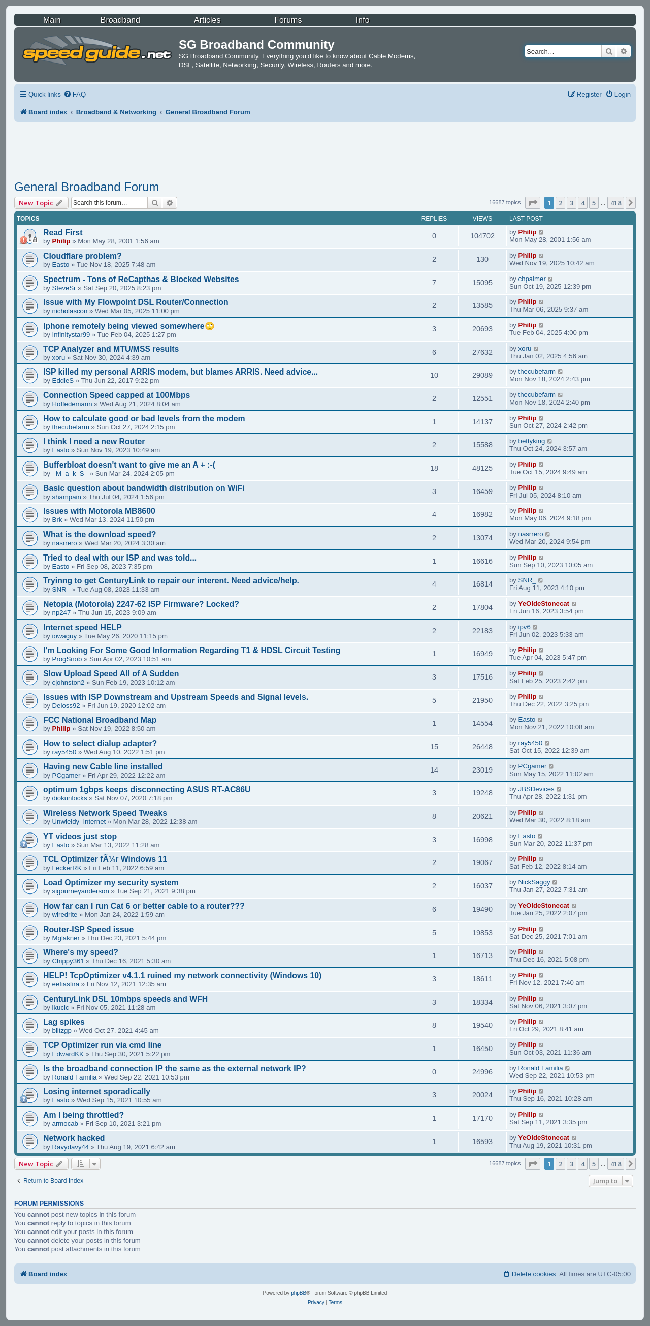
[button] (532, 203)
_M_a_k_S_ (70, 473)
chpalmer (532, 279)
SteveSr (64, 288)
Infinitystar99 (71, 334)
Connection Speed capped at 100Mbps (116, 395)
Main (52, 20)
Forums (288, 20)
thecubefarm (537, 371)
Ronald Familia (74, 1077)
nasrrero (64, 543)
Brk (57, 519)
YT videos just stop (80, 836)
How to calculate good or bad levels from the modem (144, 418)
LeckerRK (67, 868)
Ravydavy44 (70, 1147)
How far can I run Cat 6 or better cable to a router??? (144, 906)
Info (363, 20)
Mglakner (66, 938)
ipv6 (524, 627)
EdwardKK (68, 1054)
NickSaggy (534, 882)
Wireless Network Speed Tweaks (105, 813)
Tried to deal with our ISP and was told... (120, 557)
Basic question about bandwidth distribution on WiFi (143, 488)
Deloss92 (66, 706)
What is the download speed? (99, 534)
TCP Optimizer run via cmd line (102, 1045)
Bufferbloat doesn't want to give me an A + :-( (129, 464)
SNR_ (61, 589)
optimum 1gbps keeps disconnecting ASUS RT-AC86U (146, 789)
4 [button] (582, 202)
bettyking (531, 441)
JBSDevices (536, 789)
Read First (62, 232)
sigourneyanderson (80, 891)
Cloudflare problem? (82, 256)
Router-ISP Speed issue (88, 929)
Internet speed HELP (82, 627)
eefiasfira (66, 984)
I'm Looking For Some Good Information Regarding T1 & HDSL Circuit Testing (191, 650)
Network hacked (74, 1138)
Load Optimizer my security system (111, 882)
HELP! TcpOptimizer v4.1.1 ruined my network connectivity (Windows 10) (182, 975)
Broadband (120, 20)
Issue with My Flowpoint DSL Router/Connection (136, 302)
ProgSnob (67, 659)
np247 (61, 612)
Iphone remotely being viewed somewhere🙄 (129, 326)
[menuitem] (74, 94)
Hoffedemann (72, 404)
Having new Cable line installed (103, 766)
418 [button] (615, 202)
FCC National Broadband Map (99, 720)
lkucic (60, 1007)
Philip (61, 241)
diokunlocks (69, 798)
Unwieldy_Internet (79, 821)
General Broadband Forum (86, 187)
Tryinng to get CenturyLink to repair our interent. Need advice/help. (171, 580)
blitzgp (62, 1030)
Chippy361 (68, 961)
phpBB (298, 1293)
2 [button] (560, 202)
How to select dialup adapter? (100, 743)
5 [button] (594, 202)
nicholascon (70, 311)
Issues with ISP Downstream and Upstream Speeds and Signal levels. (175, 697)
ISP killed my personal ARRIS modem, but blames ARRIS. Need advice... (180, 371)
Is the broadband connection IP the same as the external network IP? (174, 1068)
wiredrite (65, 914)
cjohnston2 (68, 682)
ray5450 (64, 752)
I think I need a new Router (94, 441)
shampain (66, 497)
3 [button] (571, 202)
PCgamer (66, 775)
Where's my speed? (80, 952)
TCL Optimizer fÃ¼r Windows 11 (105, 859)
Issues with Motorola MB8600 (99, 511)
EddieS (63, 380)
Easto (61, 264)
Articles (207, 20)
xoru (59, 357)
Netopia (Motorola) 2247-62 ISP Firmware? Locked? (141, 604)
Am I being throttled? (83, 1115)
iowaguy (64, 636)
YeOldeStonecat (543, 603)
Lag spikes (64, 1021)
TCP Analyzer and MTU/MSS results (111, 349)
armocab (65, 1123)
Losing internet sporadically (96, 1091)
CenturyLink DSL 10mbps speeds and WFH (125, 999)
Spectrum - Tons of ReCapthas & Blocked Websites (141, 279)
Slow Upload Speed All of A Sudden (111, 673)
